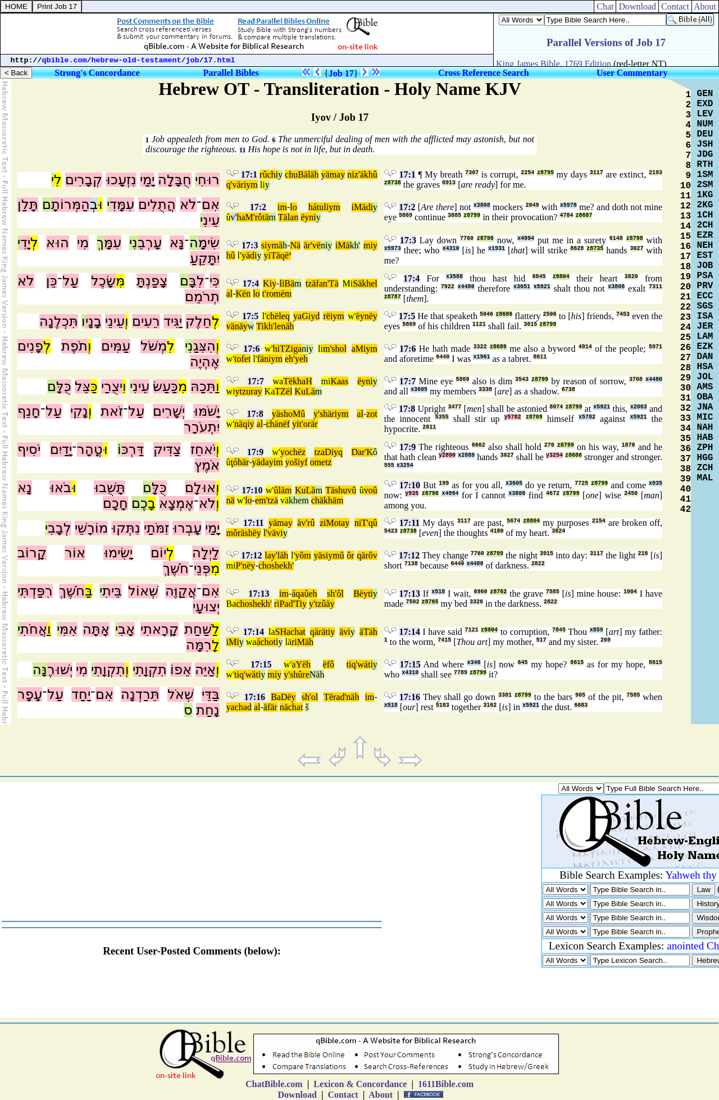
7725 (581, 483)
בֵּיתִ (112, 591)
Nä (295, 245)
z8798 (485, 238)
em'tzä (266, 500)
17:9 (255, 452)
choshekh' (276, 565)
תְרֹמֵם (202, 296)
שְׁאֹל (180, 694)
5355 (442, 417)
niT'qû (365, 523)
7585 (552, 592)
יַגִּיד (172, 321)
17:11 (253, 523)
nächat (291, 707)
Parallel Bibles (231, 73)
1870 (628, 445)
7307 (472, 173)
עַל (70, 281)
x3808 (482, 205)
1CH (705, 215)
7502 (412, 602)
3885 (454, 215)
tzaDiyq (328, 452)
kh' (355, 245)
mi (326, 381)
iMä (342, 245)
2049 (532, 205)
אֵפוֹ (181, 669)
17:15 (261, 664)
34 (685, 429)
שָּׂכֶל (103, 281)
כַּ (94, 386)
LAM (705, 336)
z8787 (392, 297)
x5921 (542, 287)
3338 (485, 390)
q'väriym (242, 184)
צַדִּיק (167, 449)
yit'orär (305, 424)
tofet (242, 358)
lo (293, 207)
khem (299, 500)
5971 (655, 347)
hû (230, 255)
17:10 (252, 490)
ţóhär (240, 462)
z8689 (498, 347)
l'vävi (273, 533)
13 (685, 216)
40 (685, 489)
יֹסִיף (28, 449)
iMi (232, 642)
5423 (391, 531)
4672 (552, 493)
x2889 (466, 455)
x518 (438, 592)
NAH (705, 427)
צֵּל (82, 386)
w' (352, 316)
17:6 (251, 348)
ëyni (308, 217)
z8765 (429, 602)
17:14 (253, 632)
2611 (429, 427)
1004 (630, 592)
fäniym (270, 358)
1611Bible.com (446, 1084)
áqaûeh (304, 593)
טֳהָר (90, 449)
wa (278, 381)
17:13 (258, 593)
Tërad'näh (341, 697)
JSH (705, 144)
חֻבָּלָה (175, 179)
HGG (705, 458)
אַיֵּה (205, 669)
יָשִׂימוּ (118, 553)
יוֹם (158, 553)
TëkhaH (297, 381)
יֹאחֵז (203, 449)
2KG (705, 205)
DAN (705, 357)
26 (685, 348)
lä (288, 642)
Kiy (269, 283)
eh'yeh (296, 358)
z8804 (561, 277)
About (705, 6)
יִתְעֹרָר (202, 427)
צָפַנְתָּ (151, 281)
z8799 (471, 215)
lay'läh (276, 555)
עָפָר (29, 694)
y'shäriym (330, 414)
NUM (705, 124)
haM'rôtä (252, 217)
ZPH (705, 448)
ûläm (283, 490)
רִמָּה (199, 645)
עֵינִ (211, 220)
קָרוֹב (32, 553)
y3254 (554, 455)
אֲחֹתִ (33, 629)
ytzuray (248, 391)
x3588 (454, 277)
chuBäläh (301, 174)
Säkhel (365, 283)
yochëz (293, 452)
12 (685, 206)
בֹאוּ (60, 487)
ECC (705, 296)
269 (605, 640)
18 (685, 267)
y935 (411, 493)
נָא (24, 487)
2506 (550, 314)
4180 (496, 531)
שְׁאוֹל (143, 591)
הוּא (57, 242)
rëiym (333, 316)
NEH (705, 245)
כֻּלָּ (63, 386)
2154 (599, 521)
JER (705, 326)
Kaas (339, 381)
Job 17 (341, 73)
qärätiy (322, 632)
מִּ (120, 281)
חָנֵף (28, 411)
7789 (460, 673)
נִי (133, 242)
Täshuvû (340, 490)
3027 (637, 249)
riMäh (302, 642)
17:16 (254, 697)
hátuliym (324, 207)
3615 (530, 324)
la (272, 632)
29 (685, 378)
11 (242, 150)
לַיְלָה (206, 553)
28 (685, 368)
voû (370, 490)
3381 (505, 695)
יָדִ (25, 242)
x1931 (496, 249)
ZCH (705, 468)
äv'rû (306, 523)
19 (685, 277)
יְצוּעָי (206, 606)
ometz (321, 462)
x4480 (466, 287)
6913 (449, 183)
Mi (348, 283)
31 (685, 398)
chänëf (278, 424)
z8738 (392, 183)
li (262, 184)
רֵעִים (146, 321)
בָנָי (93, 321)
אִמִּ (69, 629)
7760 (467, 238)
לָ (216, 645)
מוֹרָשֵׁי (91, 528)
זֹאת (112, 411)
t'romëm (277, 293)
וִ (124, 386)
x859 (596, 630)
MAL (705, 478)
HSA (705, 367)
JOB (705, 266)
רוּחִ (209, 179)
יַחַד (80, 694)
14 (685, 226)
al (229, 293)
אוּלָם (200, 487)
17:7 (255, 381)
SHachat (290, 632)
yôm (303, 555)
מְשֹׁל (153, 346)
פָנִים (30, 346)
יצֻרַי (111, 386)
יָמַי (147, 179)
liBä (286, 283)
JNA (705, 407)
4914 (585, 347)
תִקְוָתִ (151, 669)
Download (637, 6)
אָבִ (126, 629)
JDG (705, 154)
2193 (655, 173)
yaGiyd (306, 316)
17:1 (249, 174)
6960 (480, 592)
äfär (270, 707)
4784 (566, 215)
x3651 (521, 287)
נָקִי (79, 411)
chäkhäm (327, 500)
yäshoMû (289, 414)
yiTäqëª (277, 255)
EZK (705, 347)
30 (685, 388)
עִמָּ (112, 242)
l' (240, 255)
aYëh (301, 664)
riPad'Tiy (290, 603)
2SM (705, 185)
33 (685, 418)
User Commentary (632, 73)
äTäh (368, 632)
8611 (540, 357)
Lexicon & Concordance (360, 1084)
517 (541, 640)
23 (685, 317)
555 (389, 465)
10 (685, 186)
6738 (568, 390)
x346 (474, 663)
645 (522, 663)
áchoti (267, 642)
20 (685, 287)
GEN (705, 94)
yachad (239, 707)
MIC (705, 417)
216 (643, 554)
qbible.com (64, 60)
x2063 (638, 407)
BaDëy (283, 697)
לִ (58, 179)
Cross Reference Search (483, 73)
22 (685, 307)
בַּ (89, 591)
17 (685, 257)
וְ (127, 321)
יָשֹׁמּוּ (206, 411)
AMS (705, 387)
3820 (631, 277)
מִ (182, 386)
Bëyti (363, 593)
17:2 (258, 207)
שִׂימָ (209, 242)
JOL (705, 377)
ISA (705, 316)
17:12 (251, 555)
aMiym (364, 348)
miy (370, 245)
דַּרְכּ (132, 449)
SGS (705, 306)
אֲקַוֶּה (181, 591)
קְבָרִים (83, 179)
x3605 (419, 390)
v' (234, 217)
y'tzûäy (322, 603)
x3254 (405, 465)
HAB (705, 438)
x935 (655, 483)
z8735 (594, 249)
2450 (631, 493)
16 (685, 247)
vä (284, 500)
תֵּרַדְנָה (140, 694)
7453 (623, 314)
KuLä (304, 391)
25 (685, 338)
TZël (283, 391)
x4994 (525, 238)
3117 (596, 173)
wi (230, 391)
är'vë (311, 245)
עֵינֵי (115, 321)
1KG (705, 195)
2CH (705, 225)
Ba (231, 603)
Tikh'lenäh (275, 326)
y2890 (447, 455)
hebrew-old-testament (136, 60)
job (192, 60)
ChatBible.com (274, 1084)
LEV (705, 114)
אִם (211, 204)
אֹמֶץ (207, 465)
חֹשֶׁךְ (176, 568)
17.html (219, 60)
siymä (272, 245)
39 (685, 479)
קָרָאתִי (159, 629)
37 (685, 459)
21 (685, 297)
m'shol (335, 348)
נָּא (177, 242)
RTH (705, 165)
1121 (479, 324)
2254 (527, 173)
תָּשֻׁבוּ (109, 487)
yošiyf (296, 462)
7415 (444, 640)
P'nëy (245, 565)
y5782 (512, 417)
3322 (480, 347)
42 (685, 509)
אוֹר (75, 553)
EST (705, 256)
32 (685, 408)
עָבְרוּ (187, 528)
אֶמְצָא (176, 503)
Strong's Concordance (96, 73)
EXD (705, 104)
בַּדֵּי (211, 694)
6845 (539, 277)
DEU (705, 134)
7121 (471, 630)
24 (685, 327)
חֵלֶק (198, 321)
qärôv (367, 555)
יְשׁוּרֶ (59, 669)
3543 (522, 379)
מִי (83, 242)
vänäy (237, 326)
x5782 (587, 417)
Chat (605, 6)
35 (685, 439)
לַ (216, 629)
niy (326, 245)
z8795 (545, 173)
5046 (486, 314)
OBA (705, 397)
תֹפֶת (74, 346)
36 (685, 449)
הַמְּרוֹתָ (70, 204)
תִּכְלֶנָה (58, 321)
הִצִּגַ (204, 346)
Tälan (288, 217)
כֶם (139, 503)
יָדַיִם (61, 449)
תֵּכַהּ (203, 386)
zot (371, 414)
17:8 (255, 414)
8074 (556, 407)
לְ (34, 242)
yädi (249, 255)
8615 (577, 663)
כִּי (215, 281)
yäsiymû (328, 555)
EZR (705, 235)
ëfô (328, 664)
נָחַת (208, 710)
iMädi (362, 207)
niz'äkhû (362, 174)
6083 (581, 705)
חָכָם (115, 503)
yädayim (267, 462)
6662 (478, 445)
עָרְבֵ (150, 242)
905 (580, 695)
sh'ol (310, 697)
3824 (558, 531)
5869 (405, 215)
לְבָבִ (59, 528)
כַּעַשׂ (165, 386)
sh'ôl (335, 593)
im (282, 207)
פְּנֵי (202, 568)
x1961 (481, 357)
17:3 (250, 245)
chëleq (278, 316)
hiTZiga (287, 348)
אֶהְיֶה (205, 361)
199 (444, 483)
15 (685, 236)
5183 (442, 705)
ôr (350, 555)
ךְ (100, 242)
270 (549, 445)
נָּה (40, 669)
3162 (490, 705)
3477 (454, 407)
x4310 (451, 249)
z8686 (503, 314)
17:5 (250, 316)
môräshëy (243, 533)
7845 (559, 630)
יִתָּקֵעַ (205, 258)
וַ (218, 386)
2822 (538, 564)
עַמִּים (115, 346)
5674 (513, 521)
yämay (333, 174)
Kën (243, 293)
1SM (705, 175)
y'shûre (297, 674)
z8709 (534, 417)
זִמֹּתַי (156, 528)
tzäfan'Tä (322, 283)
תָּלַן (27, 204)
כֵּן (51, 281)
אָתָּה (96, 629)
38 (685, 469)
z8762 (498, 592)
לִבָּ (196, 281)
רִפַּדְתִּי (35, 591)
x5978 (568, 205)
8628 (577, 249)
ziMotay (334, 523)
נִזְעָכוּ (121, 179)
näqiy (244, 424)
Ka (270, 391)
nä (230, 500)
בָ (152, 503)
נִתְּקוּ (125, 528)
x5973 (392, 249)
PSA (705, 276)
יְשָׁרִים (169, 411)
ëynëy (366, 316)
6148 (616, 238)
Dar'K (361, 452)
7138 (411, 564)
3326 (476, 602)
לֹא (188, 204)
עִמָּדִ (122, 204)
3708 (636, 379)
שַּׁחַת (198, 629)
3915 (546, 554)
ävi (345, 632)
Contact (675, 6)
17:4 (251, 283)
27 (685, 358)
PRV (705, 286)
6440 (442, 357)
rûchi (269, 174)
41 (685, 499)
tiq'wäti (360, 664)
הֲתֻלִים (157, 204)
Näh (317, 674)
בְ (94, 204)
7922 (447, 287)
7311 (655, 287)
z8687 (583, 215)
